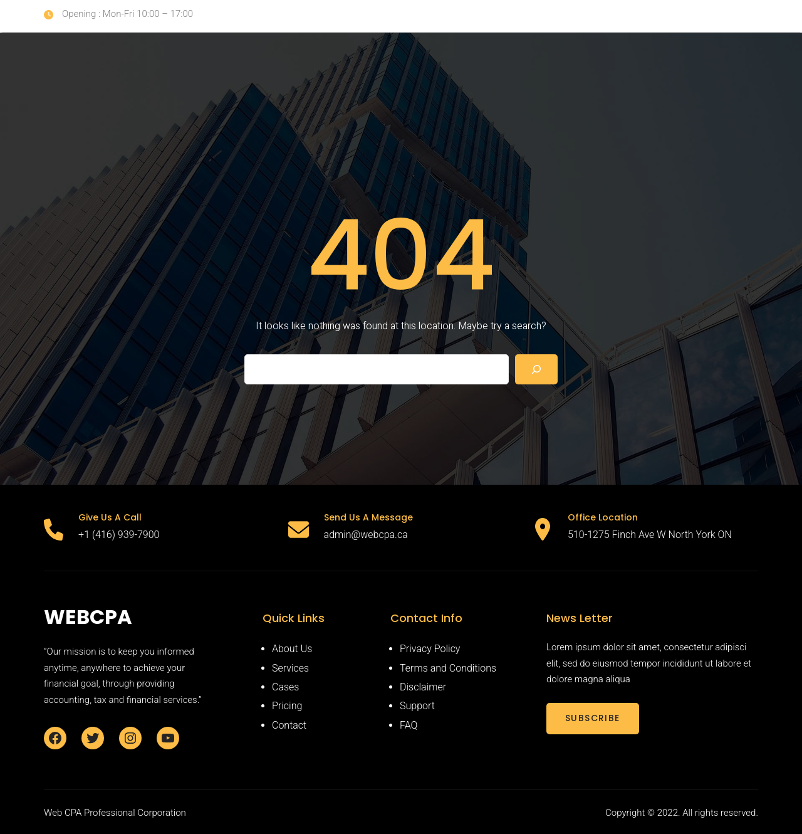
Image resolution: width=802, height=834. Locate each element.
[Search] (536, 369)
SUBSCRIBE (592, 718)
